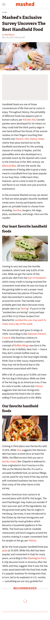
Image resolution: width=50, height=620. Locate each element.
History (39, 386)
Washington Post (36, 558)
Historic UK (21, 138)
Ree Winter (9, 34)
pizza (4, 550)
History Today (37, 138)
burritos (17, 210)
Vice (19, 450)
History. (33, 540)
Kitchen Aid (29, 119)
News (4, 12)
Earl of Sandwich (37, 277)
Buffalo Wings (21, 345)
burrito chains (9, 461)
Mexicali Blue (9, 165)
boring (24, 308)
